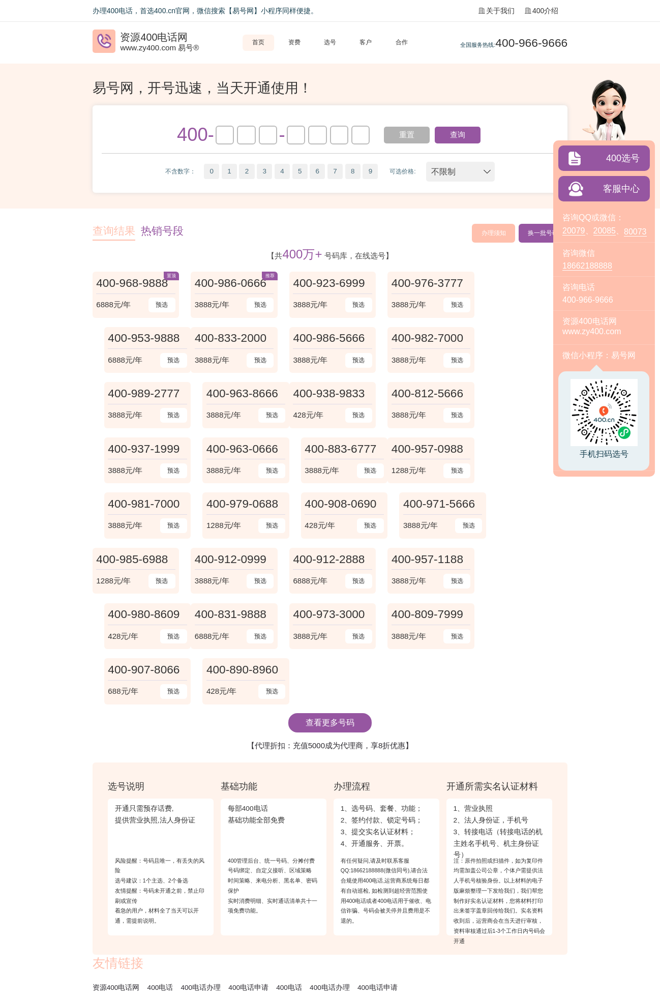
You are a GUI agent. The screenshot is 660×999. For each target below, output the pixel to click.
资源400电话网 (116, 879)
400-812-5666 (230, 394)
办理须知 (493, 233)
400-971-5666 (522, 450)
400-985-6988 (132, 505)
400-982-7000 (327, 339)
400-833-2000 (132, 339)
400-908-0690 (424, 450)
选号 (330, 42)
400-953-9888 (522, 283)
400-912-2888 (327, 505)
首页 (258, 42)
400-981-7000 (230, 450)
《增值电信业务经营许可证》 (132, 953)
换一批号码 (543, 233)
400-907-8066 (424, 560)
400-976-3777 (424, 283)
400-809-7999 (327, 560)
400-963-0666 (424, 394)
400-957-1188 (424, 505)
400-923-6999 (327, 283)
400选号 (623, 158)
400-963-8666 (522, 339)
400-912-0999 (230, 505)
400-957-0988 (132, 450)
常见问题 (170, 910)
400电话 (160, 879)
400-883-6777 (522, 394)
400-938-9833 (132, 394)
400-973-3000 (230, 560)
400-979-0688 (327, 450)
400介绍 (541, 11)
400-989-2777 (424, 339)
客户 (365, 42)
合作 (402, 42)
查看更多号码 (330, 614)
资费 (294, 42)
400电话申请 (249, 879)
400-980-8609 (522, 505)
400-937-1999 (327, 394)
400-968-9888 (132, 283)
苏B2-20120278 (195, 953)
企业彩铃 (204, 910)
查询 (458, 134)
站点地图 (238, 910)
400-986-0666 (230, 283)
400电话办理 (201, 879)
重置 (406, 134)
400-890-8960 (522, 560)
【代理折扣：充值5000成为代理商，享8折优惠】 (330, 636)
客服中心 (621, 189)
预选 (161, 305)
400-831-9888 (132, 560)
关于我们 (496, 11)
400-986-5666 (230, 339)
